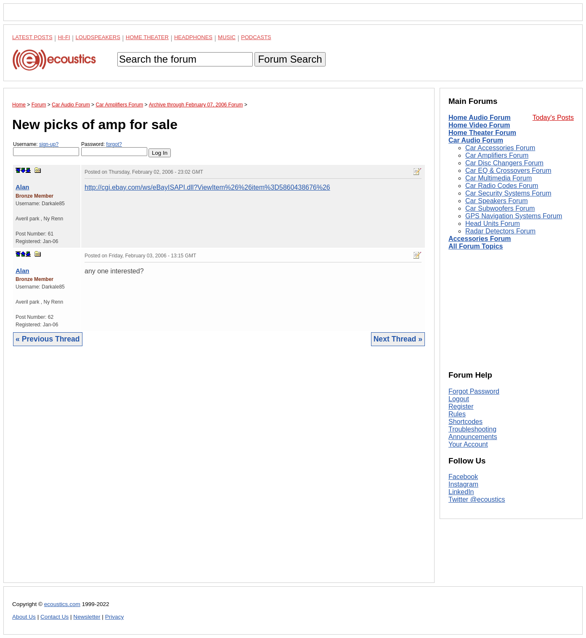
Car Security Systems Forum (508, 193)
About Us (24, 617)
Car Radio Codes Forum (501, 185)
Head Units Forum (492, 223)
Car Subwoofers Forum (500, 208)
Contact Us (54, 617)
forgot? (114, 144)
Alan (22, 187)
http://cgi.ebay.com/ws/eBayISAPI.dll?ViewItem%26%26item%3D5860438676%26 (207, 187)
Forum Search (290, 59)
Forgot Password (473, 391)
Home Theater (147, 37)
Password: (114, 148)
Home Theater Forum (482, 132)
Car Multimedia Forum (498, 178)
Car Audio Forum (475, 140)
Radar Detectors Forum (500, 231)
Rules (457, 414)
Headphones (193, 37)
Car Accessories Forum (500, 147)
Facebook (463, 476)
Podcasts (256, 37)
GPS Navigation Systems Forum (513, 216)
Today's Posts (553, 117)
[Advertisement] (219, 471)
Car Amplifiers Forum (496, 155)
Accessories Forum (479, 238)
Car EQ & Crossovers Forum (508, 170)
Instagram (463, 484)
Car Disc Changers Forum (504, 163)
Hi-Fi (64, 37)
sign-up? (48, 144)
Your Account (468, 444)
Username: (46, 148)
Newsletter (86, 617)
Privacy (114, 617)
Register (461, 406)
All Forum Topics (475, 246)
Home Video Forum (479, 125)
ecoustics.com (62, 604)
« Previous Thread (48, 339)
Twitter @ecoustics (476, 499)
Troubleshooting (472, 429)
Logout (458, 398)
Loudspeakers (98, 37)
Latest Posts (32, 37)
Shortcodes (465, 421)
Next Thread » (398, 339)
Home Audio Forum (479, 117)
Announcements (472, 436)
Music (227, 37)
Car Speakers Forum (496, 200)
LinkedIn (461, 491)
